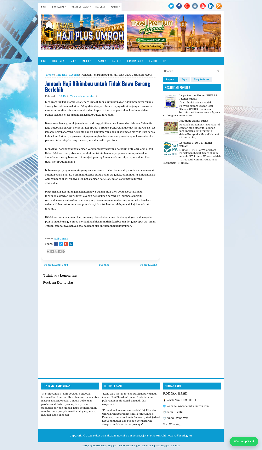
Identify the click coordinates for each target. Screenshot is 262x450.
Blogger (187, 435)
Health (116, 5)
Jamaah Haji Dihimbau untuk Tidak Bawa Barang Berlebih (97, 87)
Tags (184, 79)
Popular (170, 79)
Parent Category (82, 5)
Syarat (103, 60)
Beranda (104, 264)
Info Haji (61, 74)
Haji (74, 60)
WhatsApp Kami (244, 441)
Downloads (60, 5)
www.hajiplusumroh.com (193, 406)
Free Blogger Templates (167, 445)
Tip (164, 61)
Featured (100, 6)
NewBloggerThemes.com (140, 445)
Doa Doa (153, 61)
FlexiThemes (99, 445)
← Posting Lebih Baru (54, 264)
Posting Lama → (150, 264)
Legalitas (59, 60)
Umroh (88, 60)
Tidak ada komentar (82, 96)
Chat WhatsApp (172, 424)
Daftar (118, 60)
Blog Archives (201, 79)
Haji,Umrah (61, 238)
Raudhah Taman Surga (193, 120)
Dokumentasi (136, 60)
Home (43, 6)
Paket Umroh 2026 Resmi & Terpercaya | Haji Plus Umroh (129, 435)
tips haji (74, 74)
